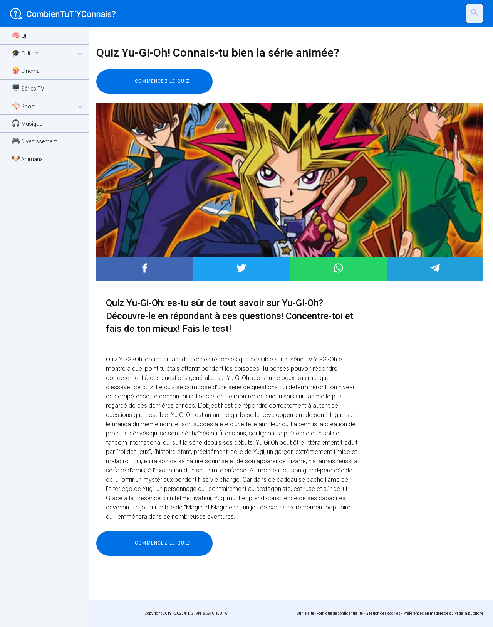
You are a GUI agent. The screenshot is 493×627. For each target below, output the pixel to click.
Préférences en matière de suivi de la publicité (443, 613)
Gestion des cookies (383, 613)
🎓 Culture (48, 54)
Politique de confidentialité (340, 613)
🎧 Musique (27, 123)
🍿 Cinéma (26, 70)
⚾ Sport (48, 106)
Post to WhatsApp (338, 268)
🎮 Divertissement (34, 141)
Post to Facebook (144, 268)
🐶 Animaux (27, 159)
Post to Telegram (435, 268)
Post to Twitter (241, 268)
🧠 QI (19, 35)
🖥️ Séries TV (28, 88)
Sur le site (305, 613)
